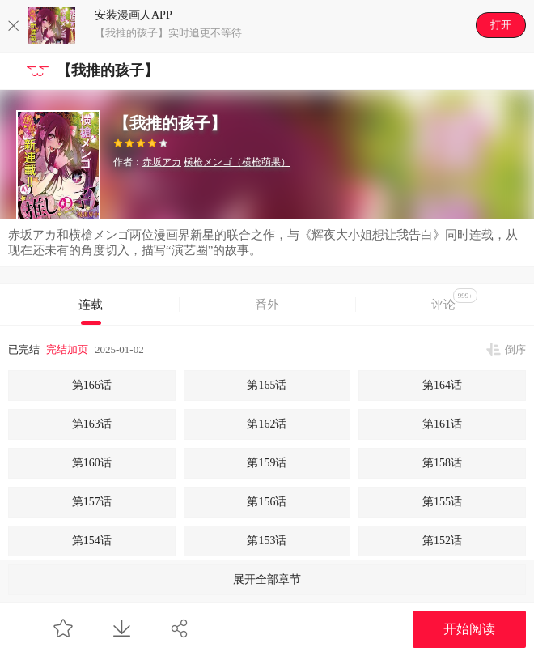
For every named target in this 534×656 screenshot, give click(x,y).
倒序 (515, 349)
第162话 (266, 424)
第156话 (266, 502)
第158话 (442, 463)
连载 (90, 304)
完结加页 (67, 349)
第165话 (266, 385)
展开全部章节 (267, 579)
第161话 (442, 424)
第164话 (442, 385)
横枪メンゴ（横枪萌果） (237, 162)
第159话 (266, 463)
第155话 (442, 502)
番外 (267, 304)
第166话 (92, 385)
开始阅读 (469, 629)
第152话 (442, 541)
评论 (454, 299)
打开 (500, 25)
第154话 (92, 541)
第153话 (266, 541)
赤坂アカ (161, 162)
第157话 (92, 502)
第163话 (92, 424)
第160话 (92, 463)
